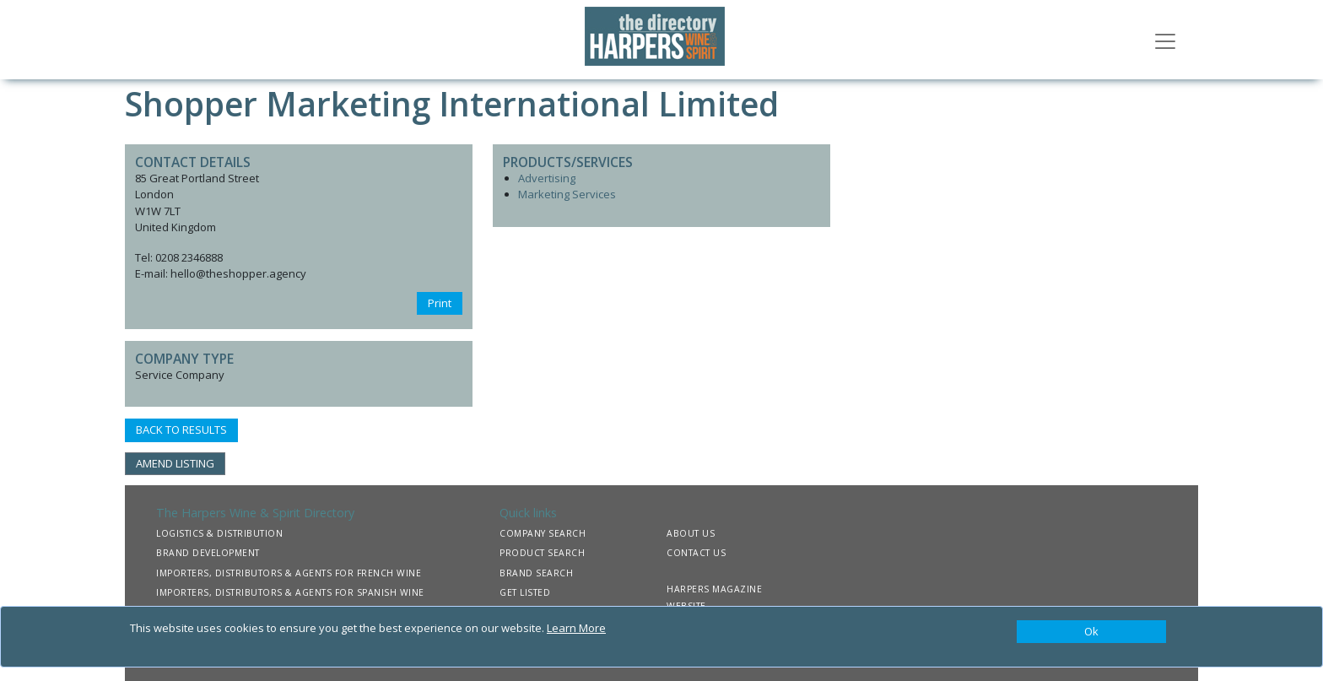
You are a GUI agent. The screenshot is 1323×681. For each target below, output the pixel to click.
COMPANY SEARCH (543, 533)
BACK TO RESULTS (181, 429)
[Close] (1091, 632)
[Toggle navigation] (1165, 39)
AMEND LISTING (175, 463)
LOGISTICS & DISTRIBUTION (219, 533)
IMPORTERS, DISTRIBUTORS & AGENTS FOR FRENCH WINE (288, 573)
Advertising (546, 178)
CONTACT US (696, 553)
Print (439, 303)
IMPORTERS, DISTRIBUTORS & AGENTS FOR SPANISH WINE (290, 592)
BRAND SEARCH (536, 573)
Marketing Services (567, 194)
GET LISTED (525, 592)
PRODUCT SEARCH (542, 553)
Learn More (576, 627)
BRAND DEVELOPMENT (208, 553)
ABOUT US (691, 533)
